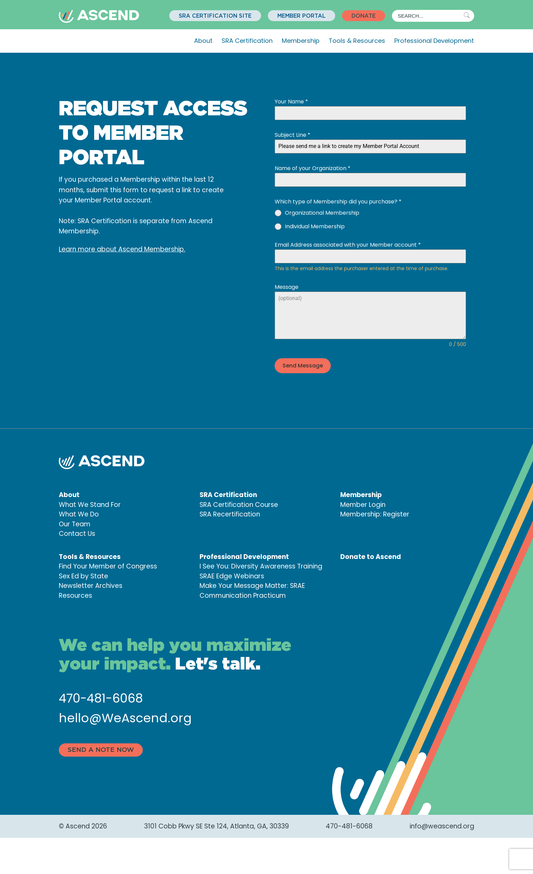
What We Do (79, 513)
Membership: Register (374, 513)
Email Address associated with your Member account (348, 245)
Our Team (74, 523)
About (203, 40)
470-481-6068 (101, 697)
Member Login (362, 504)
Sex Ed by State (83, 575)
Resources (75, 594)
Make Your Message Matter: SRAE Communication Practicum (252, 589)
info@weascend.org (442, 825)
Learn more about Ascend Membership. (122, 249)
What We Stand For (90, 504)
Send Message (302, 365)
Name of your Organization (312, 168)
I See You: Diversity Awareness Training (261, 565)
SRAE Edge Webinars (232, 575)
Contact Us (77, 533)
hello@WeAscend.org (125, 717)
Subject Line (292, 135)
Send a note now (101, 749)
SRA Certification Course (239, 504)
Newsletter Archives (90, 585)
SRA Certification (247, 40)
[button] (215, 15)
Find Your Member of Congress (108, 565)
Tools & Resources (357, 40)
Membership (301, 40)
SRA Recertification (230, 513)
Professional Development (434, 40)
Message (286, 287)
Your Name (291, 101)
